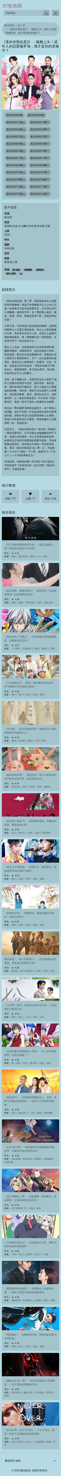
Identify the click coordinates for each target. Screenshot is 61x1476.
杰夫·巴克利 (17, 1441)
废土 (20, 1016)
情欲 (13, 556)
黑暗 (53, 648)
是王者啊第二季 (19, 1208)
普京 (25, 786)
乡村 (28, 694)
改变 (35, 694)
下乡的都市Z (14, 451)
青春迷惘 (27, 1158)
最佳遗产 (22, 1112)
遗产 (13, 1112)
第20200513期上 (15, 122)
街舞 (13, 1346)
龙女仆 (38, 1254)
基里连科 (15, 786)
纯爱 (13, 924)
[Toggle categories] (55, 13)
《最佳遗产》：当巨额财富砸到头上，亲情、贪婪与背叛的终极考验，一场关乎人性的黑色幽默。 (30, 1101)
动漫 (41, 1062)
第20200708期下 (39, 179)
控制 (45, 556)
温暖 (37, 832)
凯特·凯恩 (16, 1392)
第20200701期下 (39, 172)
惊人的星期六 (27, 970)
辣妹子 (21, 832)
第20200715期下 (39, 186)
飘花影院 (9, 25)
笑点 (13, 832)
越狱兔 (47, 786)
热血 (35, 1346)
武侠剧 (21, 740)
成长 (20, 1346)
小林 (13, 1254)
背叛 (53, 1300)
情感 (48, 1441)
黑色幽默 (48, 1112)
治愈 (28, 924)
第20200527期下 (39, 136)
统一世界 (15, 1062)
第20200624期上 (15, 165)
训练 (20, 878)
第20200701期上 (15, 172)
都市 (13, 694)
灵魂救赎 (39, 1441)
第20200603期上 (15, 143)
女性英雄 (39, 1392)
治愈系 (29, 1254)
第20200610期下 (39, 150)
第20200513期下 (39, 122)
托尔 (20, 1254)
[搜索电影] (23, 13)
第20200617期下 (39, 158)
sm (38, 556)
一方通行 (15, 648)
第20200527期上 (15, 136)
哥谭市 (49, 1392)
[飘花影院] (13, 5)
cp (21, 273)
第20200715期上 (15, 186)
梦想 (28, 878)
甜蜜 (20, 602)
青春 (42, 878)
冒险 (48, 1062)
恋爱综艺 (40, 269)
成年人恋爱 (11, 273)
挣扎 (13, 1016)
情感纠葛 (8, 1162)
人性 (28, 1016)
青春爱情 (27, 1300)
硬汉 (44, 740)
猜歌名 (14, 970)
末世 (35, 1016)
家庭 (39, 1112)
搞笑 (39, 602)
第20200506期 (36, 115)
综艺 (46, 970)
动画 (32, 786)
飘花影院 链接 (12, 1460)
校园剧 (37, 1158)
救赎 (36, 648)
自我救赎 (48, 1158)
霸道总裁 (22, 556)
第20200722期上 (15, 193)
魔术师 (33, 1062)
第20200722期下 (39, 193)
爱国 (13, 740)
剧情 (6, 1395)
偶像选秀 (15, 1300)
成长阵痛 (15, 1158)
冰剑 (25, 1062)
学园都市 (27, 648)
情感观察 (28, 269)
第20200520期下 (39, 129)
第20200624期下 (39, 165)
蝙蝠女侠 (27, 1392)
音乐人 (29, 1441)
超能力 (44, 648)
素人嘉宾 (16, 269)
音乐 (53, 970)
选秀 (35, 878)
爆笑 (39, 786)
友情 (20, 924)
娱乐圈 (37, 1300)
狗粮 (13, 602)
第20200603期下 (39, 143)
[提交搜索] (46, 13)
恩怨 (30, 740)
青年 (20, 694)
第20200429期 (14, 115)
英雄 (38, 1208)
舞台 (13, 878)
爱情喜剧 (30, 602)
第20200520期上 (15, 129)
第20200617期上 (15, 158)
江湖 (37, 740)
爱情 (32, 556)
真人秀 (21, 25)
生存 (42, 1016)
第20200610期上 (15, 150)
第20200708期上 (15, 179)
